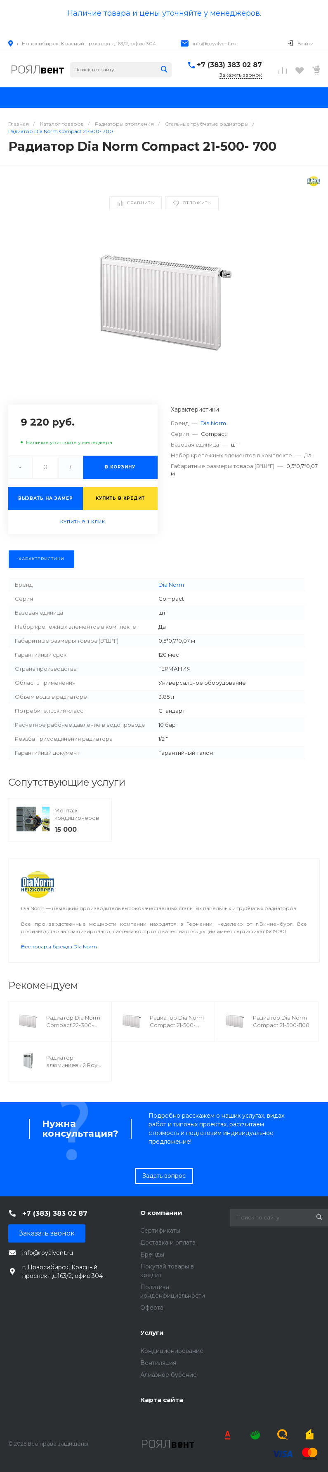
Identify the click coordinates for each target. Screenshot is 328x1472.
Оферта (151, 1307)
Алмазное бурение (168, 1374)
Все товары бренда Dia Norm (59, 946)
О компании (161, 1213)
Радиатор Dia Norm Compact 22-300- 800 (73, 1025)
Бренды (152, 1254)
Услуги (152, 1332)
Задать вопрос (164, 1175)
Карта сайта (161, 1400)
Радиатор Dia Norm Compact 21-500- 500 (177, 1025)
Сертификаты (160, 1230)
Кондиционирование (171, 1351)
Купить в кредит (120, 498)
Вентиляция (158, 1363)
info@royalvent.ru (214, 43)
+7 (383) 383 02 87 (229, 65)
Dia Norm (213, 423)
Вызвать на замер (45, 498)
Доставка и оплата (168, 1242)
